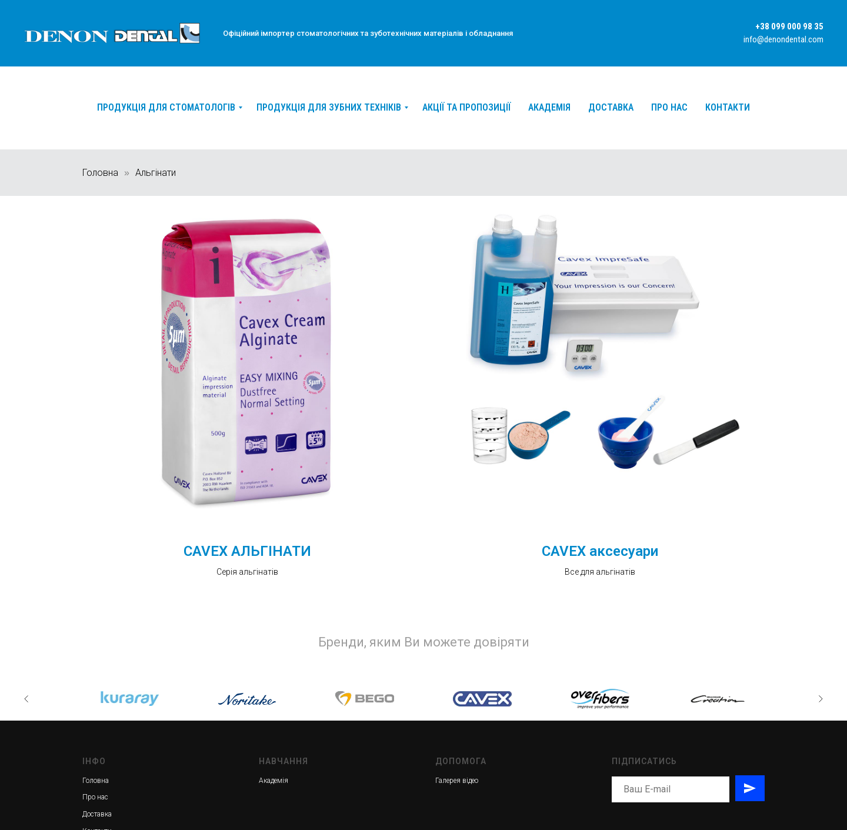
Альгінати (155, 172)
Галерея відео (456, 780)
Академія (549, 107)
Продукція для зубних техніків (328, 107)
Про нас (669, 107)
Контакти (727, 107)
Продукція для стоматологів (166, 107)
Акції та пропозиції (466, 107)
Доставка (610, 107)
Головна (100, 172)
